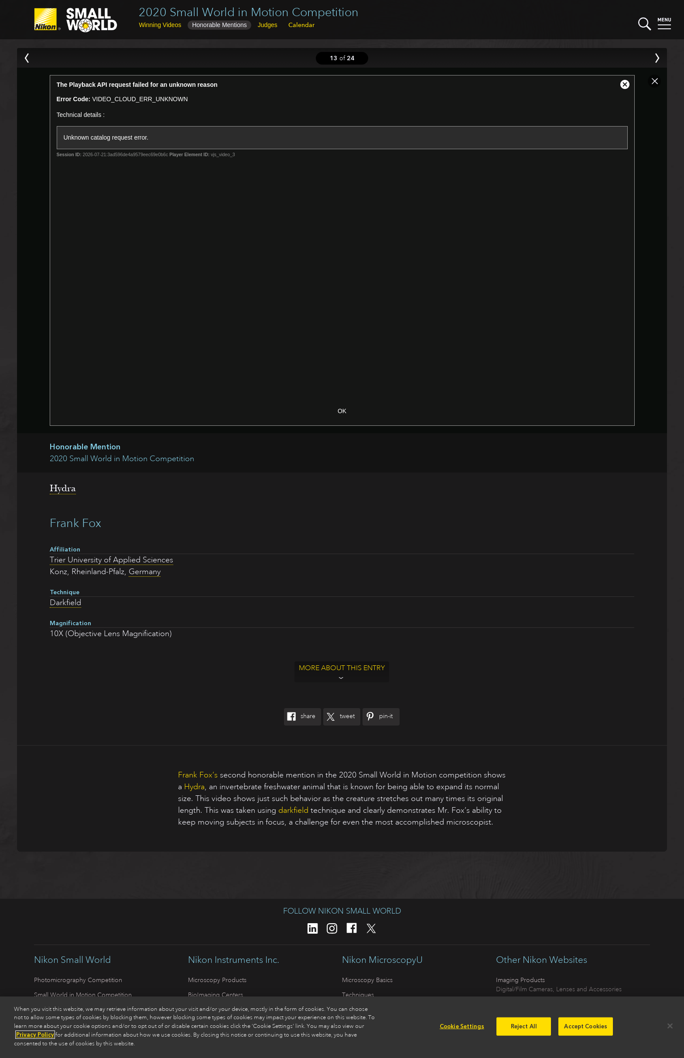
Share (299, 717)
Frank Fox (75, 523)
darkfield (293, 810)
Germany (145, 571)
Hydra (63, 488)
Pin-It (378, 717)
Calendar (301, 25)
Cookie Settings (462, 1029)
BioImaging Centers (215, 995)
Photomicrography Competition (78, 980)
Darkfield (65, 602)
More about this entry (342, 668)
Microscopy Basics (367, 980)
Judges (267, 24)
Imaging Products (520, 980)
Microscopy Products (217, 980)
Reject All (524, 1029)
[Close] (670, 1029)
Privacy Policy (35, 1037)
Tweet (339, 717)
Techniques (358, 995)
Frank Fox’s (198, 775)
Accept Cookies (585, 1029)
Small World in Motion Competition (83, 995)
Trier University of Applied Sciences (111, 560)
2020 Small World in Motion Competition (249, 12)
